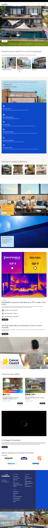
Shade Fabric (35, 69)
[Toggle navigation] (45, 4)
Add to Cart (20, 403)
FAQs (26, 479)
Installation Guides (28, 481)
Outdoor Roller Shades (7, 69)
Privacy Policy (16, 510)
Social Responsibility (16, 498)
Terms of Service (21, 510)
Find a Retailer (5, 455)
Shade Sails (20, 69)
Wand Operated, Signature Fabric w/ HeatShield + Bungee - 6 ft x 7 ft (11, 398)
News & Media (15, 493)
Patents (14, 501)
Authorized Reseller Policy (17, 496)
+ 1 (36, 394)
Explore (4, 41)
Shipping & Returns (28, 486)
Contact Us (27, 476)
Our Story (5, 447)
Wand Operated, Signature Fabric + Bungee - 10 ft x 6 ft (35, 398)
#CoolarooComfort (16, 483)
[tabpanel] (9, 64)
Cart (14, 481)
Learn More (5, 319)
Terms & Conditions (16, 500)
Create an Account (16, 478)
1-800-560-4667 (4, 480)
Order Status (15, 479)
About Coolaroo (16, 491)
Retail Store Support (28, 478)
